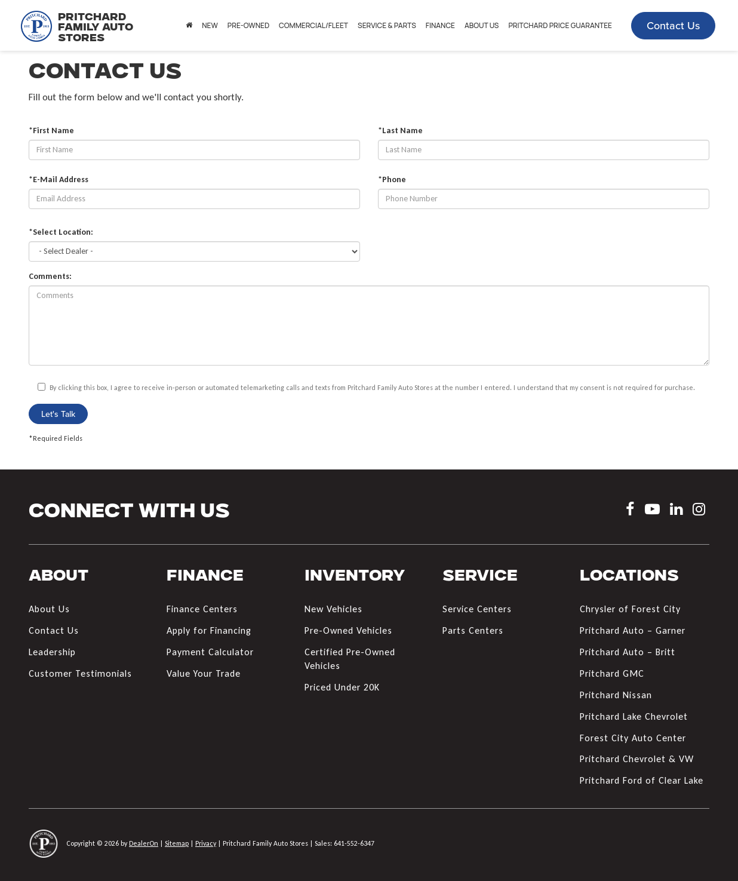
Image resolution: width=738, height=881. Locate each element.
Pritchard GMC (612, 673)
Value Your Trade (204, 673)
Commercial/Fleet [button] (313, 25)
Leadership (52, 652)
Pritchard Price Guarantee (560, 25)
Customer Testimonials (80, 673)
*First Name (51, 130)
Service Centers (477, 609)
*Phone (392, 179)
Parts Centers (472, 630)
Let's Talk (58, 414)
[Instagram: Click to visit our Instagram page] (698, 511)
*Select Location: (61, 232)
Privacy (205, 843)
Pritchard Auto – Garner (632, 630)
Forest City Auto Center (633, 738)
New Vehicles (333, 609)
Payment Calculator (210, 652)
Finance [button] (440, 25)
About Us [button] (482, 25)
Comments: (50, 276)
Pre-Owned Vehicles (348, 630)
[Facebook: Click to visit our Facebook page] (630, 511)
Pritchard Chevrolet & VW (637, 759)
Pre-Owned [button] (248, 25)
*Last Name (400, 130)
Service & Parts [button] (387, 25)
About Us (49, 609)
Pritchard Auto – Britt (627, 652)
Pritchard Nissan (616, 695)
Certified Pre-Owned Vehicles (350, 658)
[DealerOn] (44, 843)
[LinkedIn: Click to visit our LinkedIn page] (676, 511)
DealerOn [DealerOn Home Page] (143, 843)
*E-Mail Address (58, 179)
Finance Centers (202, 609)
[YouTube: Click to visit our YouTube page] (652, 511)
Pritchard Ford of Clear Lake (641, 780)
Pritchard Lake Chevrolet (634, 716)
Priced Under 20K (342, 687)
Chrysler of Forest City (630, 609)
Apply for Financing (209, 630)
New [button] (210, 25)
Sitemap (177, 843)
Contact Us (673, 25)
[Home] (189, 26)
